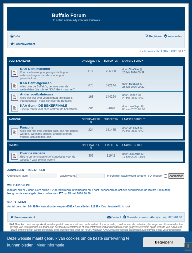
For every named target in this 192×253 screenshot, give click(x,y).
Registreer (36, 169)
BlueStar (133, 69)
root (127, 206)
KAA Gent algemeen (36, 83)
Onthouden (158, 175)
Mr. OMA (133, 128)
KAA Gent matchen (35, 69)
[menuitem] (15, 36)
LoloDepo (134, 106)
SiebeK (132, 94)
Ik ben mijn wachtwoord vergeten (127, 175)
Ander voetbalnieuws (36, 94)
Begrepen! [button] (164, 242)
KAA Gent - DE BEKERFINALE (43, 105)
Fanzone (15, 119)
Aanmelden (15, 169)
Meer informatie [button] (50, 245)
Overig (13, 145)
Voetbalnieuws (20, 60)
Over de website (32, 153)
